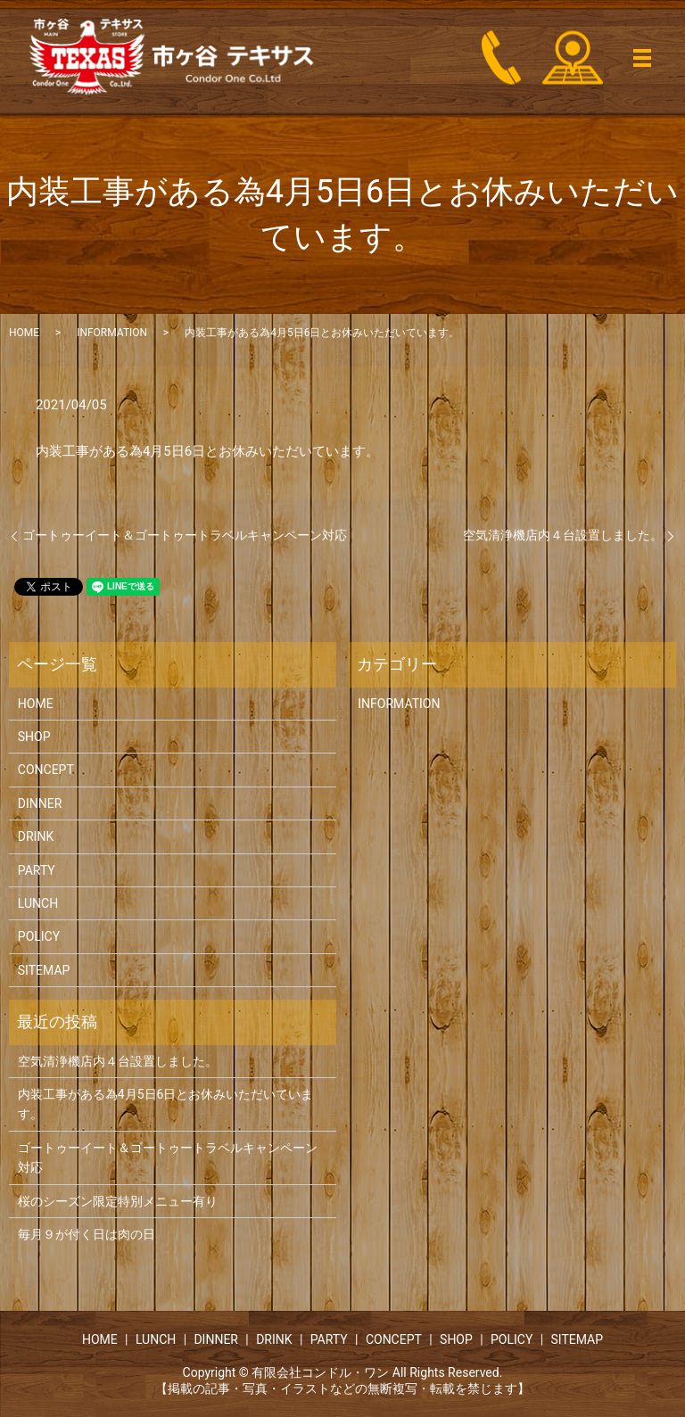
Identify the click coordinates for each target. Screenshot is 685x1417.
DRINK (36, 836)
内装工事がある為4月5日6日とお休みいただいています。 (166, 1104)
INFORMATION (112, 332)
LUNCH (38, 903)
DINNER (40, 803)
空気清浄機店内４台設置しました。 (563, 535)
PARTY (36, 870)
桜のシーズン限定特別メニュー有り (118, 1201)
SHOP (34, 736)
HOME (24, 332)
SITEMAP (44, 970)
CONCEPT (46, 769)
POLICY (39, 936)
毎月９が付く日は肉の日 (86, 1234)
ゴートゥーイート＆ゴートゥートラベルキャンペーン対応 (184, 535)
